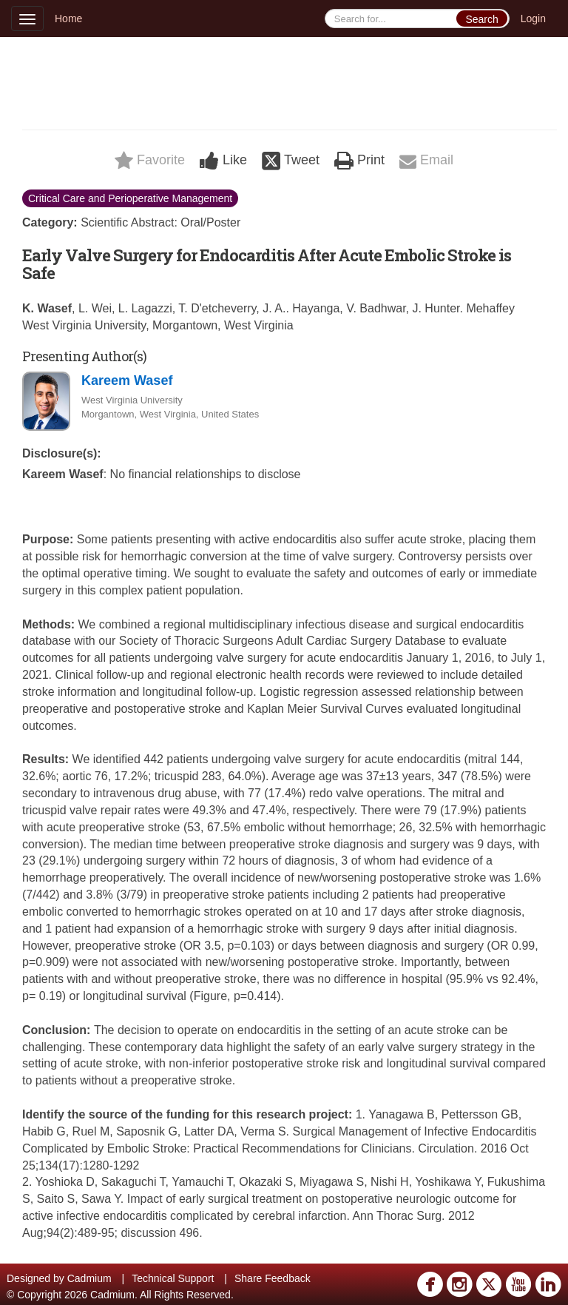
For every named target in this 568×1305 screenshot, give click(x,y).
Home (68, 18)
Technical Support (173, 1278)
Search (481, 19)
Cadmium (89, 1278)
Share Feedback (272, 1278)
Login (533, 18)
